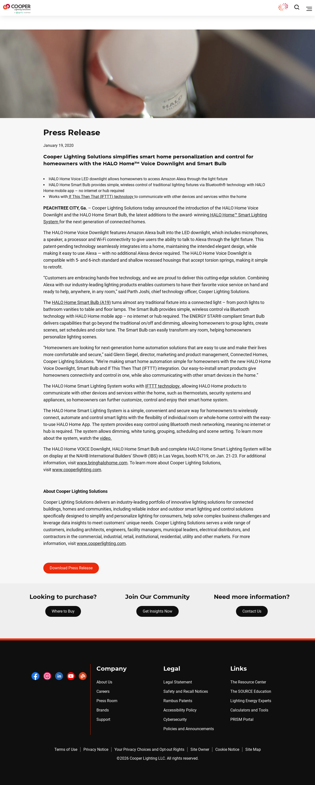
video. (106, 438)
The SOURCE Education (250, 691)
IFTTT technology (162, 386)
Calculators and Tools (249, 710)
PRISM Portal (241, 719)
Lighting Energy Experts (250, 700)
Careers (103, 691)
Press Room (106, 700)
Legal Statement (177, 682)
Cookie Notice (227, 749)
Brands (102, 710)
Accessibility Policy (180, 710)
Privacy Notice (95, 749)
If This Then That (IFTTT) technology (101, 196)
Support (103, 719)
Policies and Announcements (188, 728)
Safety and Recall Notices (185, 691)
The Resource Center (248, 682)
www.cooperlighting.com (76, 469)
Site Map (253, 749)
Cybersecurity (175, 719)
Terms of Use (65, 749)
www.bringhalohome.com (102, 462)
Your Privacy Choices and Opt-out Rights (149, 749)
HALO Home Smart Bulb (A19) (81, 302)
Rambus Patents (177, 700)
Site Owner (199, 749)
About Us (104, 682)
